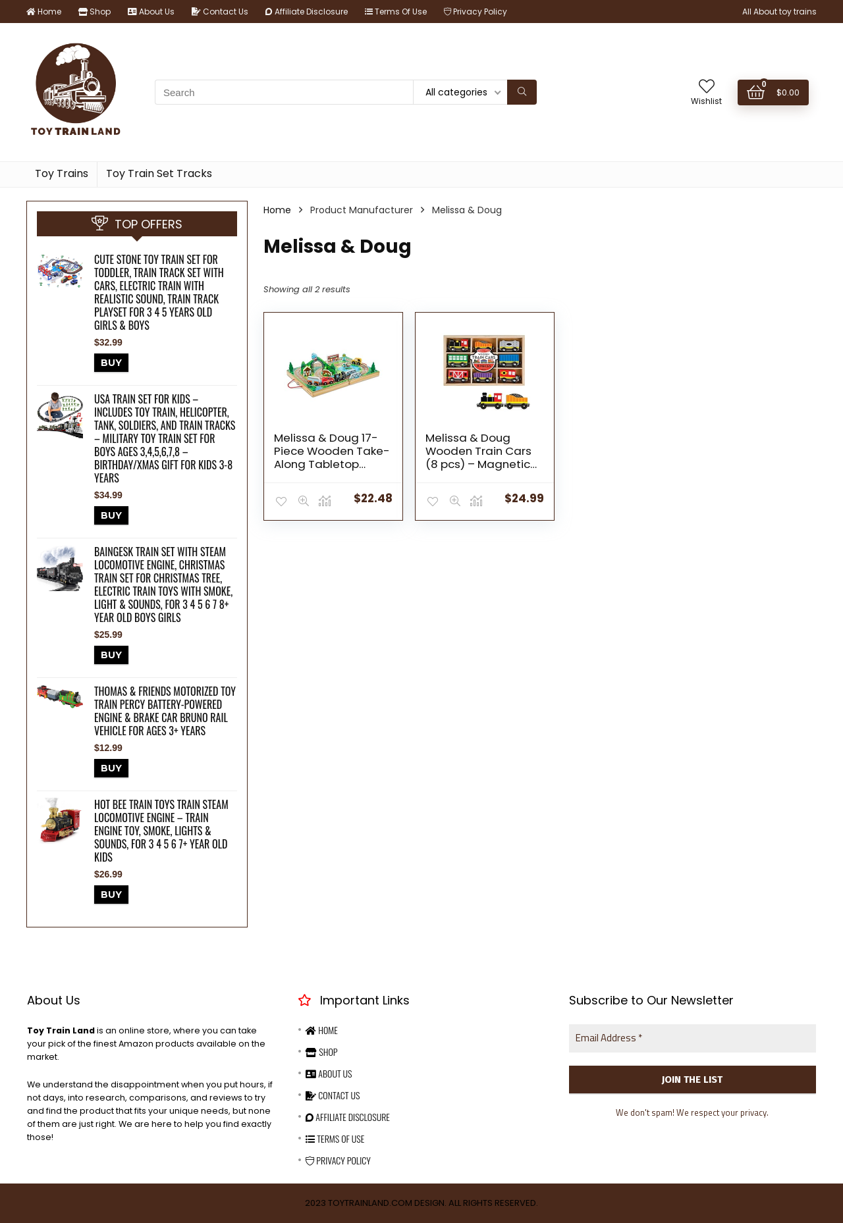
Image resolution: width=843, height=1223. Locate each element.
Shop (94, 11)
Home (43, 11)
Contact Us (220, 11)
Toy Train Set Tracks (159, 173)
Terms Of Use (396, 11)
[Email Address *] (692, 1038)
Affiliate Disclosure (306, 11)
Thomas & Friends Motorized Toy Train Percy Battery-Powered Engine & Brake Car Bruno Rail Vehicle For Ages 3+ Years (165, 711)
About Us (151, 11)
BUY (111, 363)
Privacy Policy (475, 11)
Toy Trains (61, 173)
